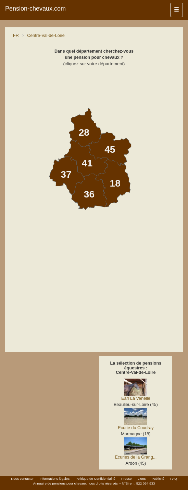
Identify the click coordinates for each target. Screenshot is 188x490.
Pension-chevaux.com (35, 8)
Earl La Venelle (135, 398)
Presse (126, 478)
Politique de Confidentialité (95, 478)
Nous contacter (22, 478)
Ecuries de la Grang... (135, 457)
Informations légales (54, 478)
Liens (142, 478)
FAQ (173, 478)
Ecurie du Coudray (135, 427)
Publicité (158, 478)
